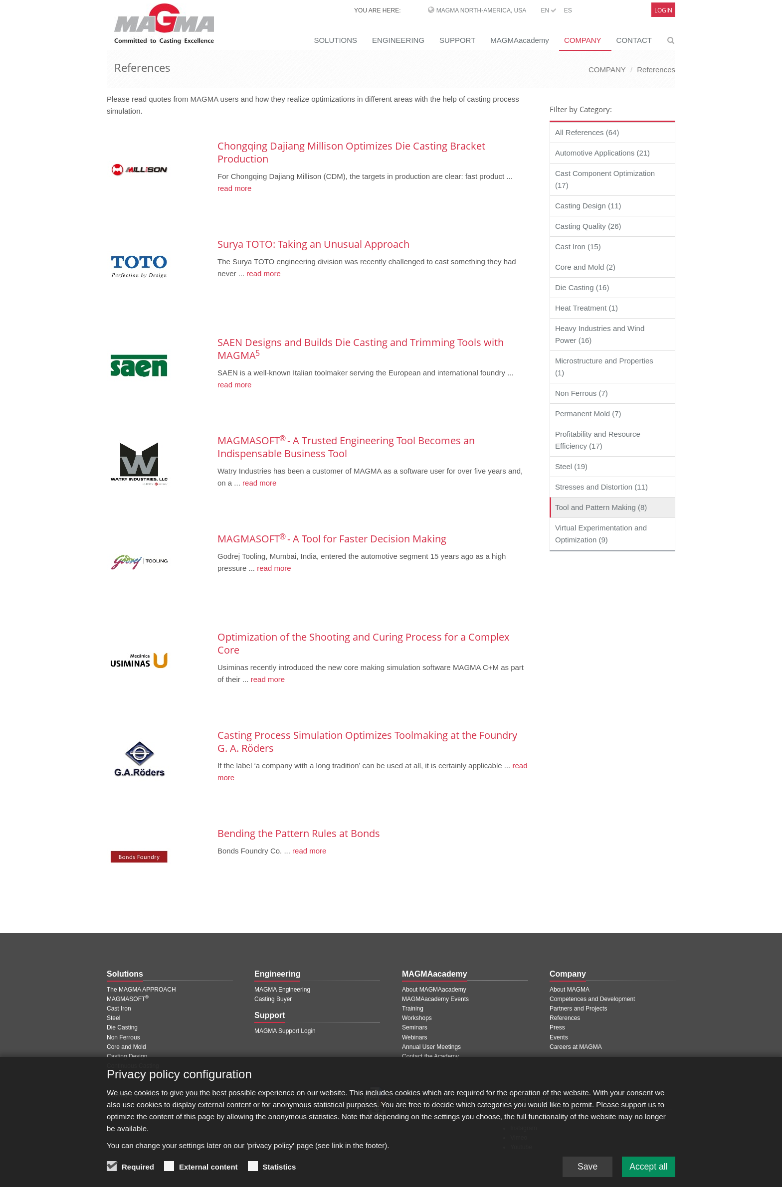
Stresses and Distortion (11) (601, 487)
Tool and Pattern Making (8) (601, 507)
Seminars (414, 1027)
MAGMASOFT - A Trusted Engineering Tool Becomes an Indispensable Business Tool (346, 447)
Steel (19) (571, 466)
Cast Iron (119, 1008)
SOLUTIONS (335, 40)
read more (234, 188)
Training (412, 1008)
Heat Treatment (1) (586, 308)
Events (559, 1037)
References (656, 69)
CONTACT (634, 40)
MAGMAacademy (519, 40)
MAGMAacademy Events (435, 999)
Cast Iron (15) (578, 246)
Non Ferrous (123, 1037)
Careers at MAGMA (576, 1046)
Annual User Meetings (431, 1046)
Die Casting (122, 1027)
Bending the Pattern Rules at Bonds (298, 833)
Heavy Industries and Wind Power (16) (599, 334)
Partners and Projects (578, 1008)
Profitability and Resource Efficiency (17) (597, 440)
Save (585, 1167)
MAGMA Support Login (285, 1030)
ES (568, 10)
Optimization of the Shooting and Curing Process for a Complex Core (363, 643)
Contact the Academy (430, 1056)
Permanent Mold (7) (588, 413)
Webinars (414, 1037)
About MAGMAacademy (434, 989)
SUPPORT (457, 40)
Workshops (417, 1018)
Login (663, 10)
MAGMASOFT (128, 999)
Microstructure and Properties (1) (604, 366)
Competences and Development (592, 999)
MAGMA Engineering (282, 989)
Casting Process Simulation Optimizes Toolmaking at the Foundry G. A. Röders (367, 741)
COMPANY (582, 40)
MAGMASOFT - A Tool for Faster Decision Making (331, 538)
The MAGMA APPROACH (141, 989)
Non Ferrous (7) (581, 393)
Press (557, 1027)
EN (549, 10)
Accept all (647, 1167)
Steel (113, 1018)
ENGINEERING (398, 40)
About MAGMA (569, 989)
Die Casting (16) (582, 287)
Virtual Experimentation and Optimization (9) (601, 533)
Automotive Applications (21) (602, 153)
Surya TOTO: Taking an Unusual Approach (313, 244)
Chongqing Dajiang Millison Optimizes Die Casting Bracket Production (351, 152)
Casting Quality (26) (588, 226)
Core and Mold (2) (585, 267)
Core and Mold (126, 1046)
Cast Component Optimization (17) (605, 179)
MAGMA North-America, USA (481, 10)
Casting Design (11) (588, 205)
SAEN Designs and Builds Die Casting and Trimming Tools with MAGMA (360, 349)
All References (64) (587, 132)
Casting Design (127, 1056)
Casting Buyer (273, 999)
